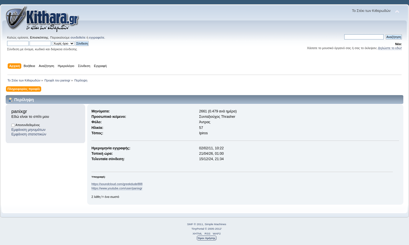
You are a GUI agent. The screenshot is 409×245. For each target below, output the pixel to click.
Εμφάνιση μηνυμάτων (28, 130)
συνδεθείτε (77, 37)
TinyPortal (197, 228)
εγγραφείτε (96, 37)
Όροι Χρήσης (207, 238)
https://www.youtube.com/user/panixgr (116, 188)
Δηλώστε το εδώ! (390, 48)
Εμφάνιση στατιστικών (28, 134)
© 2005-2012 (213, 228)
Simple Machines (215, 224)
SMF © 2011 (195, 224)
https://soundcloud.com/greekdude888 (117, 184)
